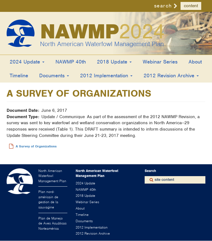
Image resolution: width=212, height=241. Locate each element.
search (163, 5)
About (195, 62)
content (191, 6)
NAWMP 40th (70, 62)
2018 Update (114, 62)
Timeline (19, 75)
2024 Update (27, 62)
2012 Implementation (106, 75)
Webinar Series (160, 62)
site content (164, 179)
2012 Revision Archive (171, 75)
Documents (54, 75)
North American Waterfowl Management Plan (102, 44)
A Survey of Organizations (36, 146)
